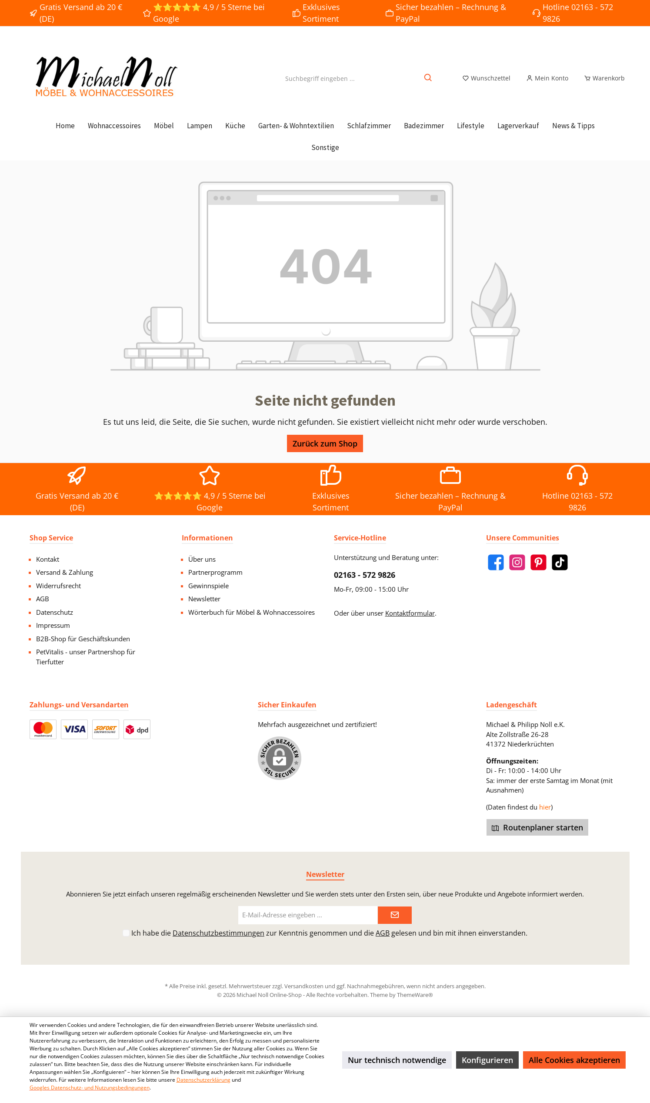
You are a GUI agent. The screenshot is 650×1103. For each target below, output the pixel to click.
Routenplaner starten (537, 827)
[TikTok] (560, 562)
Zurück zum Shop (325, 453)
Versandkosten (303, 986)
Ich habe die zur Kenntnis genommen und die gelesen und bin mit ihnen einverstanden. (329, 933)
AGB (42, 598)
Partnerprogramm (215, 572)
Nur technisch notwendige (397, 1060)
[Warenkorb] (601, 83)
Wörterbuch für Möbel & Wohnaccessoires (251, 612)
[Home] (65, 136)
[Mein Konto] (547, 83)
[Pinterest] (538, 562)
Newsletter (204, 598)
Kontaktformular (410, 613)
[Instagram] (517, 562)
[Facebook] (496, 562)
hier (545, 807)
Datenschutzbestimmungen (218, 933)
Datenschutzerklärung (203, 1079)
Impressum (53, 625)
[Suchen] (428, 83)
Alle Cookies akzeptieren (574, 1060)
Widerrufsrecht (58, 585)
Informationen (207, 538)
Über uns (202, 559)
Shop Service (51, 538)
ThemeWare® (415, 995)
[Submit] (394, 915)
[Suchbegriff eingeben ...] (320, 83)
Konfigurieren (487, 1060)
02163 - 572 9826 (364, 575)
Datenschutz (54, 612)
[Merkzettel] (486, 83)
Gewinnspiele (208, 585)
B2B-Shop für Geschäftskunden (83, 638)
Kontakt (47, 559)
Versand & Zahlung (64, 572)
